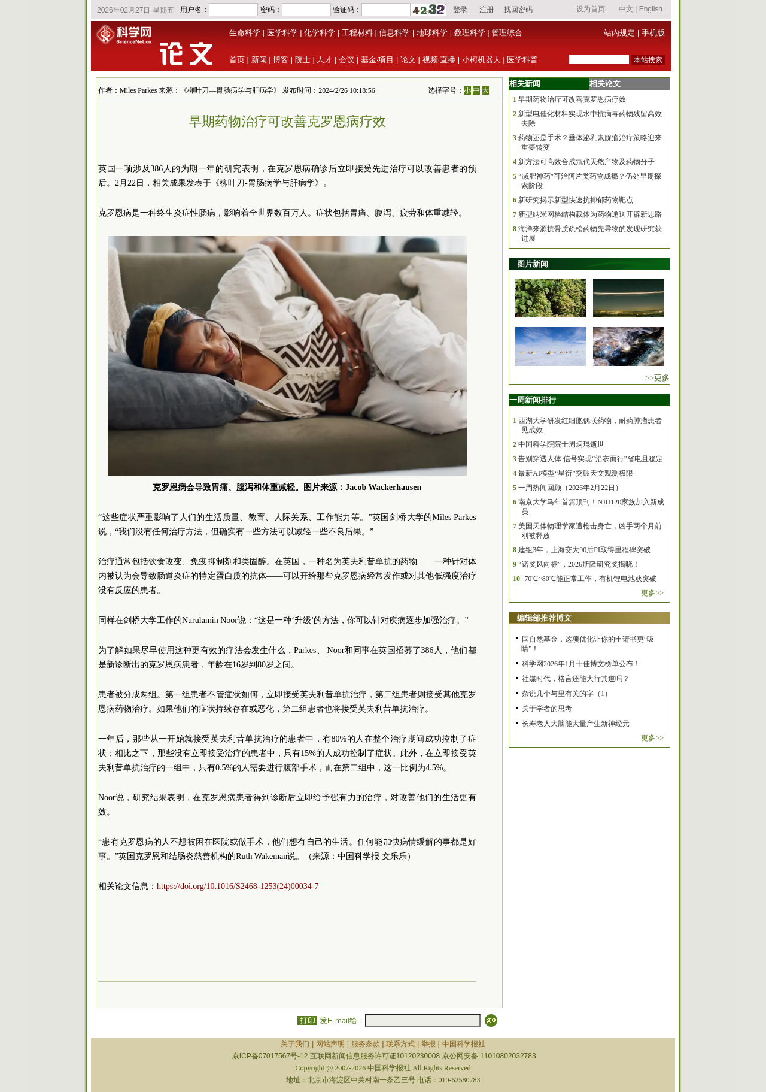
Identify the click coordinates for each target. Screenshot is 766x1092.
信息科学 (394, 32)
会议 (346, 59)
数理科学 (469, 32)
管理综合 (506, 32)
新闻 (259, 59)
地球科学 (432, 32)
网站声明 (330, 1044)
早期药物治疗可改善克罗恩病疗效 (572, 99)
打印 (307, 1020)
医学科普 (522, 59)
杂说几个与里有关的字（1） (567, 693)
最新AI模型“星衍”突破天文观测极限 (575, 473)
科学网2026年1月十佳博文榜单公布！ (581, 664)
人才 (324, 59)
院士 (303, 59)
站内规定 (619, 32)
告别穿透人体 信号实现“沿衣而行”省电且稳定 (590, 459)
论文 (408, 59)
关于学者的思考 (547, 708)
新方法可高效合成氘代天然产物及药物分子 (586, 162)
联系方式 (400, 1044)
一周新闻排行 (532, 399)
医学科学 (282, 32)
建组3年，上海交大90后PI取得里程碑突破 (584, 550)
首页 (237, 59)
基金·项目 (377, 59)
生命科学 (244, 32)
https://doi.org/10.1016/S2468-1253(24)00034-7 (237, 886)
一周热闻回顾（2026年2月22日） (570, 487)
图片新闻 (532, 263)
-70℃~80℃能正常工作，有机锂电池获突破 (589, 578)
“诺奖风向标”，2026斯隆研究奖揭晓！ (579, 564)
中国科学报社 (463, 1044)
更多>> (652, 593)
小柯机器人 (481, 59)
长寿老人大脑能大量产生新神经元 (576, 723)
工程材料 (357, 32)
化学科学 (319, 32)
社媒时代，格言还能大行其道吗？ (576, 678)
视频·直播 (439, 59)
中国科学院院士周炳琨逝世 (561, 444)
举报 (428, 1044)
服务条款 (365, 1044)
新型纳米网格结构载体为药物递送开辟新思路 (590, 214)
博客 (280, 59)
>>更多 (657, 377)
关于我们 (295, 1044)
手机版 (653, 32)
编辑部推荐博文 (544, 617)
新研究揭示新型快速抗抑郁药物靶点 (575, 200)
